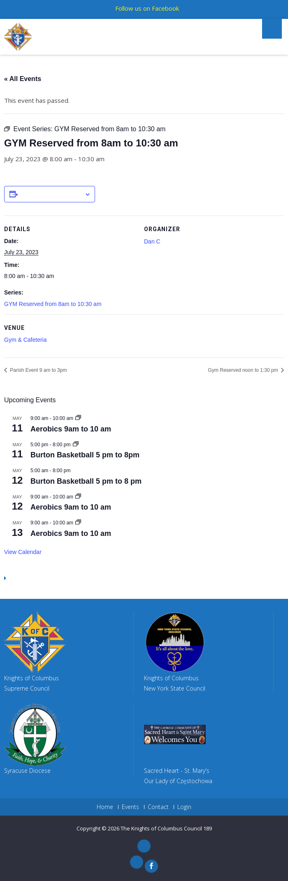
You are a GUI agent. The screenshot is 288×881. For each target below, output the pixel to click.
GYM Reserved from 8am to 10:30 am (53, 304)
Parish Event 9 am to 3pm (38, 370)
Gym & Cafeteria (25, 339)
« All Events (22, 78)
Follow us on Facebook (147, 8)
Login (184, 807)
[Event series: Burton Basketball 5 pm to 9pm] (76, 444)
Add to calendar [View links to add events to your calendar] (51, 194)
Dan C (152, 241)
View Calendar (23, 552)
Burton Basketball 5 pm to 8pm (84, 455)
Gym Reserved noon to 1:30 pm (243, 370)
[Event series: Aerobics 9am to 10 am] (78, 418)
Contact (158, 807)
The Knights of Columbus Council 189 (166, 828)
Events (130, 807)
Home (105, 807)
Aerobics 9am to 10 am (70, 429)
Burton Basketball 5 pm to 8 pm (86, 481)
